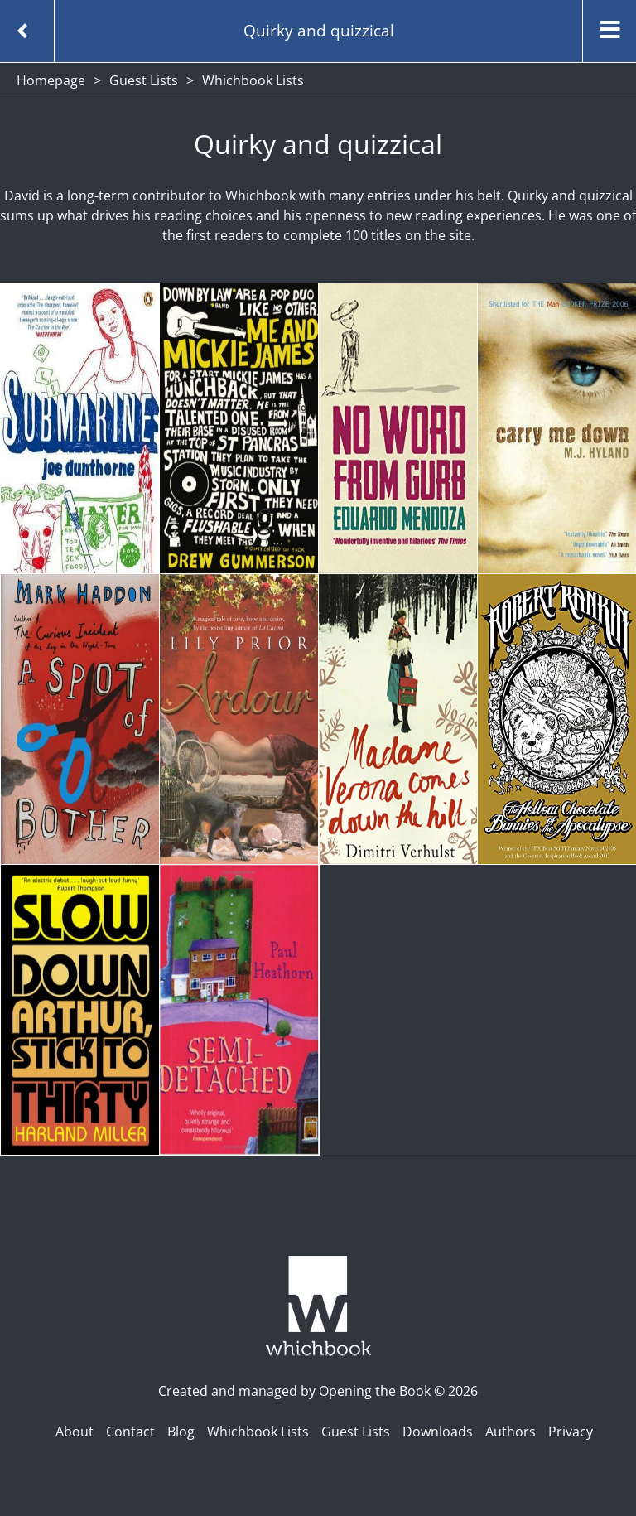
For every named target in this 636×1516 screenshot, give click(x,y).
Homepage (51, 80)
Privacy (570, 1431)
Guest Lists (143, 80)
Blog (181, 1431)
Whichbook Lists (258, 1431)
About (74, 1431)
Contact (130, 1431)
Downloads (437, 1431)
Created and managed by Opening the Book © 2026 (318, 1391)
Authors (510, 1431)
